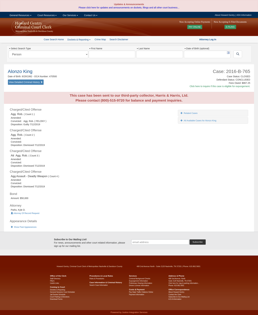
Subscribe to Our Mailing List (179, 297)
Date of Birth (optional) (196, 48)
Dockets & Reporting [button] (78, 39)
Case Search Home (54, 39)
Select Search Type (20, 48)
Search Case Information (99, 285)
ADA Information (244, 15)
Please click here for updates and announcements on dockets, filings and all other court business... (129, 7)
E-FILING (230, 27)
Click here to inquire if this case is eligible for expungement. (220, 86)
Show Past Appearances (24, 227)
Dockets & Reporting (57, 290)
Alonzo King (20, 71)
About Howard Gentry (225, 15)
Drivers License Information (139, 285)
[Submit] (237, 54)
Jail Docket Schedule (57, 294)
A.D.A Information (174, 299)
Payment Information (136, 294)
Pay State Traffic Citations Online (141, 292)
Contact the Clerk (174, 294)
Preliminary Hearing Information (140, 283)
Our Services (70, 15)
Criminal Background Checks (139, 279)
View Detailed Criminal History (26, 82)
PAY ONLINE (195, 27)
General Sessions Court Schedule (62, 292)
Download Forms (56, 299)
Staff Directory (55, 279)
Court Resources (47, 15)
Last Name (143, 48)
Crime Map (100, 39)
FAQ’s (52, 281)
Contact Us (90, 15)
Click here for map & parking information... (183, 283)
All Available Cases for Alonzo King (198, 120)
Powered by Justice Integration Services (129, 312)
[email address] (160, 242)
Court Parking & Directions (59, 297)
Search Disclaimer (118, 39)
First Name (95, 48)
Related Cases (189, 113)
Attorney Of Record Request (25, 213)
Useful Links (54, 283)
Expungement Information (138, 281)
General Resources (20, 15)
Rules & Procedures (97, 279)
